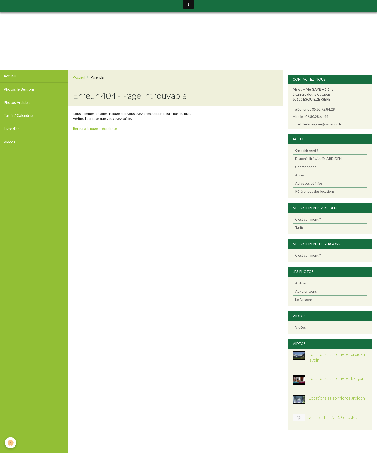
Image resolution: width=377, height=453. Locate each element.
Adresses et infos (309, 183)
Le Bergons (304, 299)
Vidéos (9, 142)
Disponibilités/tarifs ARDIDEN (318, 158)
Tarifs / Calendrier (19, 115)
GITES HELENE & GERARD (333, 417)
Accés (300, 175)
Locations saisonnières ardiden (337, 398)
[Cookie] (10, 442)
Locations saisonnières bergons (337, 378)
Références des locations (315, 191)
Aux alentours (306, 291)
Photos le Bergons (19, 89)
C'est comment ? (308, 219)
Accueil (10, 76)
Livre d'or (11, 128)
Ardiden (301, 283)
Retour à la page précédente (95, 128)
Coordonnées (305, 167)
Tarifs (299, 227)
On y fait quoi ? (306, 150)
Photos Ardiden (17, 102)
